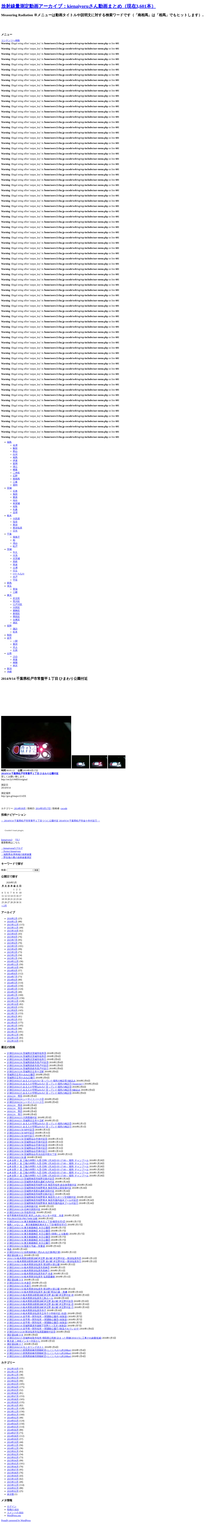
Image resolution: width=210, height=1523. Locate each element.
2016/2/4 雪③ (14, 1108)
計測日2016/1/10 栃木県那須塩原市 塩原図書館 (31, 1276)
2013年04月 (13, 1387)
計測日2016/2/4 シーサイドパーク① (25, 1102)
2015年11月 (13, 927)
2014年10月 (13, 967)
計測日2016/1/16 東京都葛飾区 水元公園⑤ (28, 1231)
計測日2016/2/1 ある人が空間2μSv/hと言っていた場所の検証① (39, 1126)
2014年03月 (13, 1420)
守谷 (15, 580)
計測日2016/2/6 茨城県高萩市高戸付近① (28, 1068)
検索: (3, 870)
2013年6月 (12, 1016)
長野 (9, 626)
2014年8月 (12, 973)
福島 (9, 442)
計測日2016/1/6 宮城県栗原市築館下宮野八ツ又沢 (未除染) (37, 1325)
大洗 (15, 555)
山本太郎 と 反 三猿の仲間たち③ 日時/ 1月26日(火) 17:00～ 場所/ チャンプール (48, 1169)
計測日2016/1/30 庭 (16, 1157)
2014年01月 (13, 1414)
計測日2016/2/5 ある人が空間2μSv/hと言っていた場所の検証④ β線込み (43, 1090)
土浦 (15, 567)
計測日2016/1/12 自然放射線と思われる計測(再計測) (34, 1252)
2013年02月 (13, 1381)
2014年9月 (12, 970)
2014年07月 (13, 1433)
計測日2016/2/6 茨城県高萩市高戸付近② (28, 1065)
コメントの (15, 1512)
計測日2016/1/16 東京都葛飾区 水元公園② (28, 1240)
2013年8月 (12, 1010)
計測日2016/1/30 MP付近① (20, 1136)
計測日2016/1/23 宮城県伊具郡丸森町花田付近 (30, 1191)
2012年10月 (13, 1041)
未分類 (10, 1494)
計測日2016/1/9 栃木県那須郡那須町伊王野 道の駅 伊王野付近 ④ (40, 1295)
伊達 (15, 460)
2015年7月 (12, 940)
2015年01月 (13, 1451)
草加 (15, 589)
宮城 (9, 488)
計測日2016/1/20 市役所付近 (21, 1212)
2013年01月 (13, 1378)
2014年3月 (12, 989)
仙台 (15, 500)
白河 (15, 454)
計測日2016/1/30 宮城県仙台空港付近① (27, 1151)
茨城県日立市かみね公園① (21, 1077)
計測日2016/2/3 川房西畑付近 (22, 1117)
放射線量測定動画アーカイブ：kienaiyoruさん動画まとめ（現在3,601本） (78, 6)
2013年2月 (12, 1028)
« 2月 (4, 905)
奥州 (15, 644)
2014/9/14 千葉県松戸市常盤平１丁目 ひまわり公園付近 (29, 773)
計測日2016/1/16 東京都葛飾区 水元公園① (28, 1243)
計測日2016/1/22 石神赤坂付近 (22, 1206)
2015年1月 (12, 958)
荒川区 (16, 601)
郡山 (15, 451)
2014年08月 (13, 1436)
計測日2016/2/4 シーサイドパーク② (25, 1099)
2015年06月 (13, 1466)
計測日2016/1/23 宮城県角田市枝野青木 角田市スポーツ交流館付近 (41, 1197)
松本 (15, 632)
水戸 (15, 577)
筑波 (15, 564)
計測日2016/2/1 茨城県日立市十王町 (25, 1120)
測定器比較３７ (15, 1344)
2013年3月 (12, 1025)
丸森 (15, 509)
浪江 (15, 466)
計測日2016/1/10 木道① (19, 1286)
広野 (15, 476)
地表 (9, 1249)
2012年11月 (13, 1038)
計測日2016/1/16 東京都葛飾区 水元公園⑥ (28, 1227)
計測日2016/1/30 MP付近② (20, 1133)
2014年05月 (13, 1427)
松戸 (15, 546)
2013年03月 (13, 1384)
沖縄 (9, 671)
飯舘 (15, 448)
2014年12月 (13, 961)
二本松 (16, 472)
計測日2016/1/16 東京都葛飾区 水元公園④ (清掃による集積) (38, 1234)
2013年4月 (12, 1022)
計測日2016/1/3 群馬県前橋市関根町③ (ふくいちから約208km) (39, 1353)
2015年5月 (12, 946)
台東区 (16, 619)
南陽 (15, 662)
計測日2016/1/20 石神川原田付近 (23, 1209)
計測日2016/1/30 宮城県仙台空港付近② (27, 1148)
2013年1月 (12, 1032)
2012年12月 (13, 1035)
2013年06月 (13, 1393)
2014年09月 (20, 808)
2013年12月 (13, 998)
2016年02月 (13, 1491)
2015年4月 (12, 949)
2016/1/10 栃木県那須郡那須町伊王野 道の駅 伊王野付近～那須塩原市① (44, 1261)
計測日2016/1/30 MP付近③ (20, 1130)
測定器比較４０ (15, 1255)
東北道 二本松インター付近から (23, 1341)
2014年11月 (13, 964)
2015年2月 (12, 955)
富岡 (15, 463)
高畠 (15, 659)
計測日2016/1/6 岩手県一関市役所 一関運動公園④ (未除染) (37, 1316)
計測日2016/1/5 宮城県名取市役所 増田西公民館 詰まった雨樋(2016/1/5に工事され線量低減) (54, 1338)
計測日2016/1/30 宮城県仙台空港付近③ (27, 1145)
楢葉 (15, 469)
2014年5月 (12, 983)
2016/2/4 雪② (14, 1111)
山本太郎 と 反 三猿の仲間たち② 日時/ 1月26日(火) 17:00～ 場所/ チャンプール (48, 1172)
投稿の (13, 1509)
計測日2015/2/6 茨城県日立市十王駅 (25, 1071)
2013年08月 (13, 1399)
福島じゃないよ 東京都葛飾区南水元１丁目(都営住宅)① (37, 1224)
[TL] (17, 840)
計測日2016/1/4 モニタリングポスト (25, 1347)
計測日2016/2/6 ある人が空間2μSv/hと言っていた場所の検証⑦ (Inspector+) (45, 1084)
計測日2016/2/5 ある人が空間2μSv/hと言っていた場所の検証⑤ (39, 1093)
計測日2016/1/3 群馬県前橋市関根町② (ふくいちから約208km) (39, 1356)
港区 (15, 622)
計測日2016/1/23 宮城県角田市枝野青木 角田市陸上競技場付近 (39, 1188)
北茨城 (16, 558)
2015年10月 (13, 931)
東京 (9, 595)
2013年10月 (13, 1004)
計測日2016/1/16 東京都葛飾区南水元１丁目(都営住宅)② (36, 1221)
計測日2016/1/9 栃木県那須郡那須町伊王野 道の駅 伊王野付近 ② (40, 1304)
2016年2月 (12, 918)
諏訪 (15, 629)
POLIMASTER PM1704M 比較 (22, 1218)
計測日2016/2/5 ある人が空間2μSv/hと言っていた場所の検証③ (39, 1087)
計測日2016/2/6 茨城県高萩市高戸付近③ (28, 1062)
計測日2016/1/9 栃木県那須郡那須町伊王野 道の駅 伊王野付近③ (40, 1301)
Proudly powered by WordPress (16, 1520)
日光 (15, 531)
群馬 (9, 583)
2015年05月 (13, 1463)
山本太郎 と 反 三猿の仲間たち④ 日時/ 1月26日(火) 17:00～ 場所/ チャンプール (48, 1166)
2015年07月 (13, 1469)
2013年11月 (13, 1001)
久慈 (15, 650)
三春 (15, 482)
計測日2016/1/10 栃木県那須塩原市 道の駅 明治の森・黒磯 (37, 1292)
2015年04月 (13, 1460)
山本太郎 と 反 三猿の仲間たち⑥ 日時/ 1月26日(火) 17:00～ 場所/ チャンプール (48, 1160)
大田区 (16, 607)
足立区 (16, 598)
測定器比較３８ (15, 1335)
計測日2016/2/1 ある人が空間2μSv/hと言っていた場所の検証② (39, 1123)
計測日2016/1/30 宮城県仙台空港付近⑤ (27, 1139)
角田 (15, 494)
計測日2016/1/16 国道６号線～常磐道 (26, 1246)
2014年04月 (13, 1424)
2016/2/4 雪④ (14, 1105)
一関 (15, 641)
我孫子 (16, 537)
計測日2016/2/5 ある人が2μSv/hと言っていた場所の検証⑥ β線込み (41, 1081)
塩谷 (15, 521)
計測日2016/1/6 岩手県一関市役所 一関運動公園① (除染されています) (43, 1329)
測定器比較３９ (15, 1280)
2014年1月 (12, 995)
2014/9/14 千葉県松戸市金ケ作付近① (79, 820)
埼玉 (9, 586)
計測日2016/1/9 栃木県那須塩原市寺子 (26, 1310)
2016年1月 (12, 921)
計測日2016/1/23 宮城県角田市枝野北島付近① (30, 1194)
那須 (15, 525)
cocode (64, 808)
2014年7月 (12, 976)
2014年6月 (12, 979)
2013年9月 (12, 1007)
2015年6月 (12, 943)
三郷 (15, 592)
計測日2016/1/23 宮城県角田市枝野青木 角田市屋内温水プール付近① (42, 1203)
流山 (15, 543)
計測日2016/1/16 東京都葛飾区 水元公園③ (28, 1237)
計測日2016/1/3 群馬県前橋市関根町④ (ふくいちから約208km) (39, 1350)
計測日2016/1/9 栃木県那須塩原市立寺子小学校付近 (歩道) (37, 1313)
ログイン (11, 1506)
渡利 (15, 485)
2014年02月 (13, 1417)
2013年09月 (13, 1402)
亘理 (15, 512)
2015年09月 (13, 1476)
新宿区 (16, 613)
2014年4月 (12, 986)
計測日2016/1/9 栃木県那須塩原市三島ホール (30, 1298)
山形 (9, 653)
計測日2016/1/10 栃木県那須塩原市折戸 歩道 (30, 1273)
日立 (15, 570)
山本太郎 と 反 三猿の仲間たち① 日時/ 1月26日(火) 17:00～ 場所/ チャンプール (48, 1175)
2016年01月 (13, 1488)
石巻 (15, 491)
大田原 (16, 518)
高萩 (15, 561)
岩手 (9, 638)
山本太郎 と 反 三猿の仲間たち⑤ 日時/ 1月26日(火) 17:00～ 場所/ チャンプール (48, 1163)
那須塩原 (17, 528)
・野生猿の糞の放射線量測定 (16, 857)
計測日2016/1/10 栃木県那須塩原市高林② (28, 1267)
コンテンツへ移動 (10, 40)
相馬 (15, 457)
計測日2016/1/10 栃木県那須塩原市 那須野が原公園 (33, 1264)
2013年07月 (13, 1396)
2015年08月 (13, 1473)
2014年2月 (12, 992)
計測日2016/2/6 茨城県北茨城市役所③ (26, 1053)
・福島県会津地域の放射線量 (16, 854)
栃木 (9, 515)
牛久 (15, 552)
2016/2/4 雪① (14, 1114)
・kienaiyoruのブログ (12, 848)
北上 (15, 647)
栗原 (15, 497)
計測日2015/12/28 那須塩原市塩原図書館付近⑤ (31, 1332)
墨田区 (16, 616)
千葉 (9, 534)
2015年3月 (12, 952)
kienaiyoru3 (6, 840)
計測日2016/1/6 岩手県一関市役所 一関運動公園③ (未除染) (37, 1319)
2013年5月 (12, 1019)
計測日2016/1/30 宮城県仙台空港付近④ (27, 1142)
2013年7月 (12, 1013)
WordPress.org (14, 1515)
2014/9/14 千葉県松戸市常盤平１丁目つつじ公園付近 (29, 820)
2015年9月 (12, 934)
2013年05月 (13, 1390)
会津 (15, 445)
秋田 (9, 635)
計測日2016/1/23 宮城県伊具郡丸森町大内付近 (30, 1182)
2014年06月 (13, 1430)
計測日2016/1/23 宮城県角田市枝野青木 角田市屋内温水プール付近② (42, 1200)
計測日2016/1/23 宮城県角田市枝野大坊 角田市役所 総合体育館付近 (42, 1185)
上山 (15, 656)
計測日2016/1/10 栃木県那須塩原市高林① (28, 1270)
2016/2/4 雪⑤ (14, 1096)
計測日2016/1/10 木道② (19, 1283)
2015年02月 (13, 1454)
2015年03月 (13, 1457)
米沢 (15, 665)
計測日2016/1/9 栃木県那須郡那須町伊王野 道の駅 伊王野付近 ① (40, 1307)
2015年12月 (13, 924)
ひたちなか (18, 573)
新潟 (9, 668)
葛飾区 (16, 610)
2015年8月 (12, 937)
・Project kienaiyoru (11, 851)
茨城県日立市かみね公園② (21, 1074)
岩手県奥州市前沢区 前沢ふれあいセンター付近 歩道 (35, 1215)
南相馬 (16, 479)
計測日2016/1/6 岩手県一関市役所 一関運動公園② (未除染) (37, 1322)
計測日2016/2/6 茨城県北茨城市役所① (26, 1059)
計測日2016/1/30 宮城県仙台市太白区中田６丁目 (32, 1154)
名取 (15, 506)
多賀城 (16, 503)
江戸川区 (17, 604)
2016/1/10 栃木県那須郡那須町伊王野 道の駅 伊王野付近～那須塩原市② (44, 1258)
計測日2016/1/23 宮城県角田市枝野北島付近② (30, 1178)
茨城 (9, 549)
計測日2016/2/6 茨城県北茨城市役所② (26, 1056)
